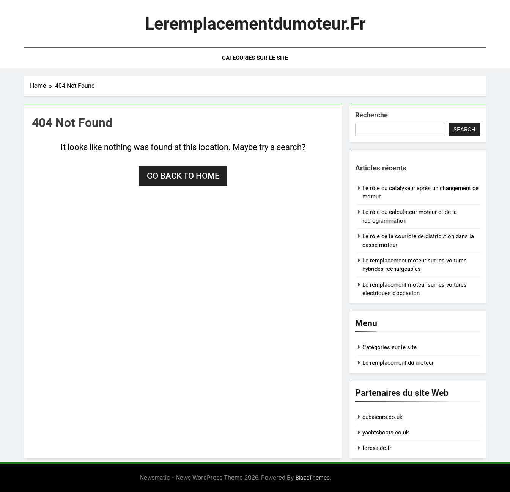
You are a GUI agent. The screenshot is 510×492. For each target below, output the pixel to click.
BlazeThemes (313, 477)
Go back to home (183, 176)
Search (464, 129)
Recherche (371, 115)
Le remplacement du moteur (398, 362)
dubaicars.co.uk (382, 417)
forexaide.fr (376, 448)
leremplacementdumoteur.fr (255, 24)
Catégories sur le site (255, 58)
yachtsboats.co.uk (385, 432)
